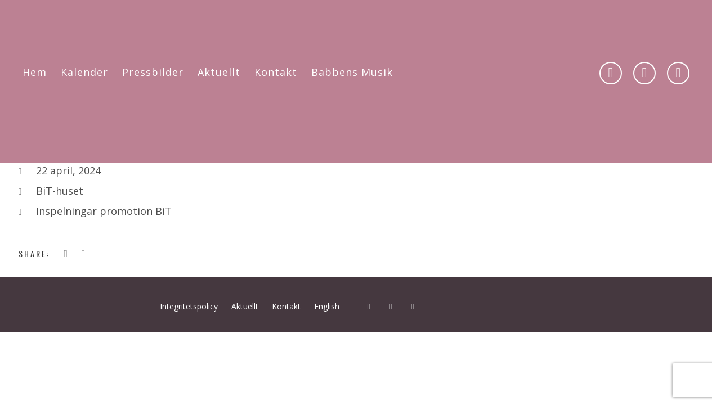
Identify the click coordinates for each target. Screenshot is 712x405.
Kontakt (275, 72)
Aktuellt (219, 72)
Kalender (84, 72)
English (326, 306)
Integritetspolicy (189, 306)
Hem (35, 72)
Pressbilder (152, 72)
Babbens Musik (352, 72)
